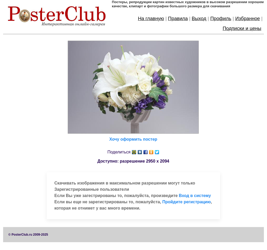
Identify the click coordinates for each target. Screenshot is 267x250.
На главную (151, 18)
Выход (199, 18)
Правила (178, 18)
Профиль (220, 18)
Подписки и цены (242, 28)
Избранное (247, 18)
